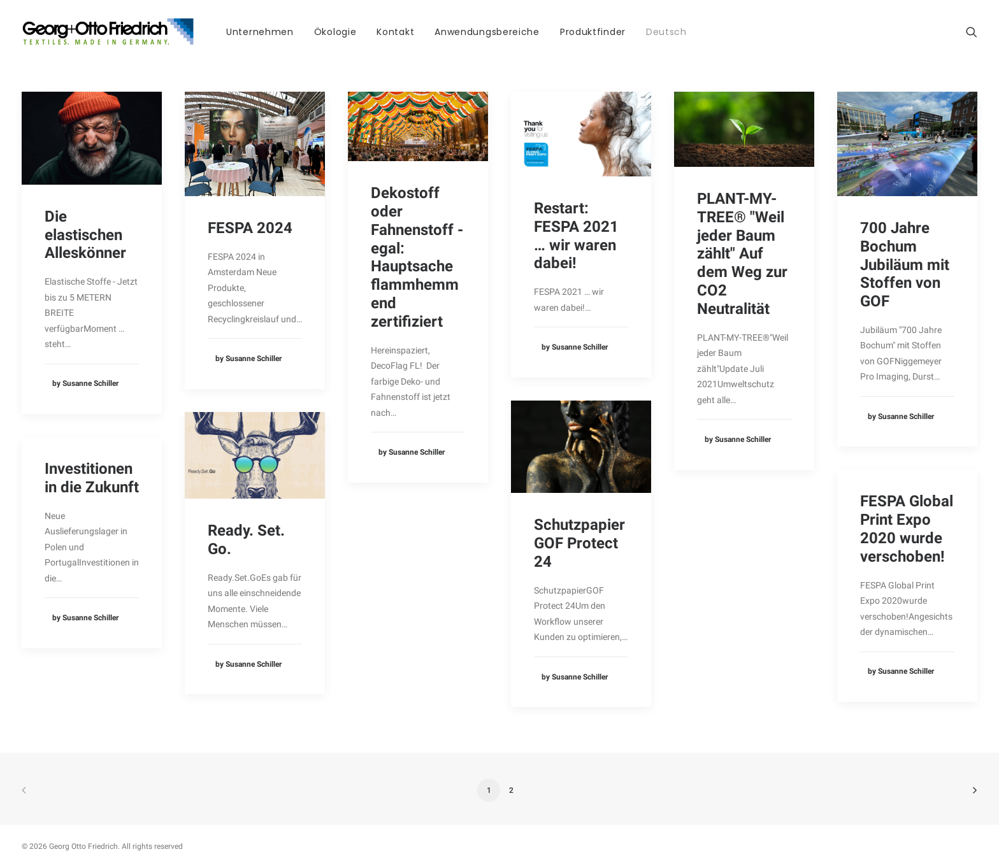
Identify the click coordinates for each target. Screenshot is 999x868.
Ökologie (335, 31)
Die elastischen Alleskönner (85, 235)
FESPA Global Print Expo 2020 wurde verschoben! (906, 528)
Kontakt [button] (395, 31)
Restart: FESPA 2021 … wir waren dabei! (576, 235)
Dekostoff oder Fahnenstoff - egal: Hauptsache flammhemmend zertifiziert (417, 257)
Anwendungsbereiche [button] (487, 31)
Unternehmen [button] (260, 31)
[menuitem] (260, 31)
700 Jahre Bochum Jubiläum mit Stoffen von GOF (904, 264)
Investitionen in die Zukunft (92, 478)
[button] (971, 31)
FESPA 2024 (250, 228)
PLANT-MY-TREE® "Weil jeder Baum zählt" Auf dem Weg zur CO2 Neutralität (742, 254)
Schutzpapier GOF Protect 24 (579, 543)
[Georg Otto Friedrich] (108, 31)
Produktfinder (593, 31)
